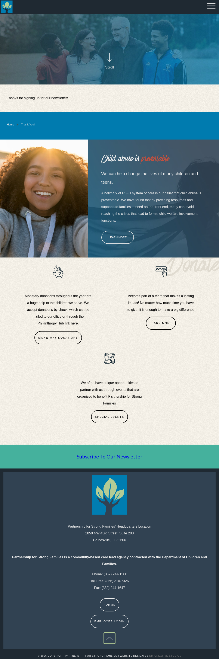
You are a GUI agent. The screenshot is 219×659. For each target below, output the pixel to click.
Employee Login (109, 621)
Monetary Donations (58, 337)
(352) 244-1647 (113, 588)
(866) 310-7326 (117, 581)
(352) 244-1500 (115, 574)
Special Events (109, 416)
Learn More (118, 237)
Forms (109, 604)
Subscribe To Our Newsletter (109, 456)
